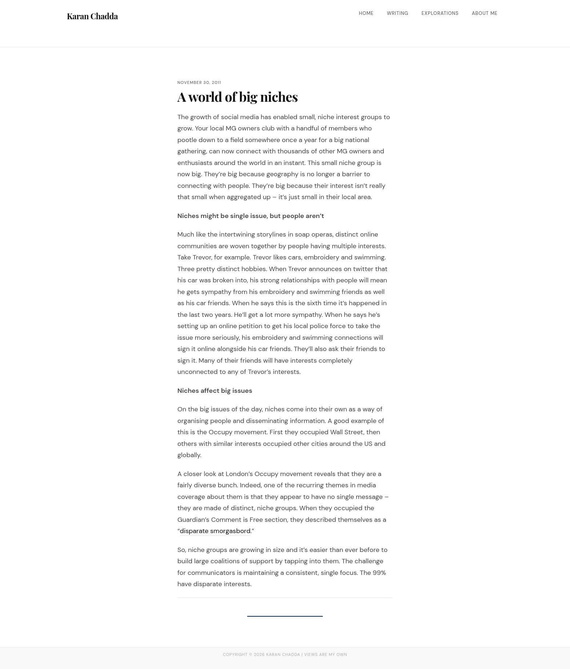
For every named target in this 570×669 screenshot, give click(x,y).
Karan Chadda (92, 16)
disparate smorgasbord (215, 531)
